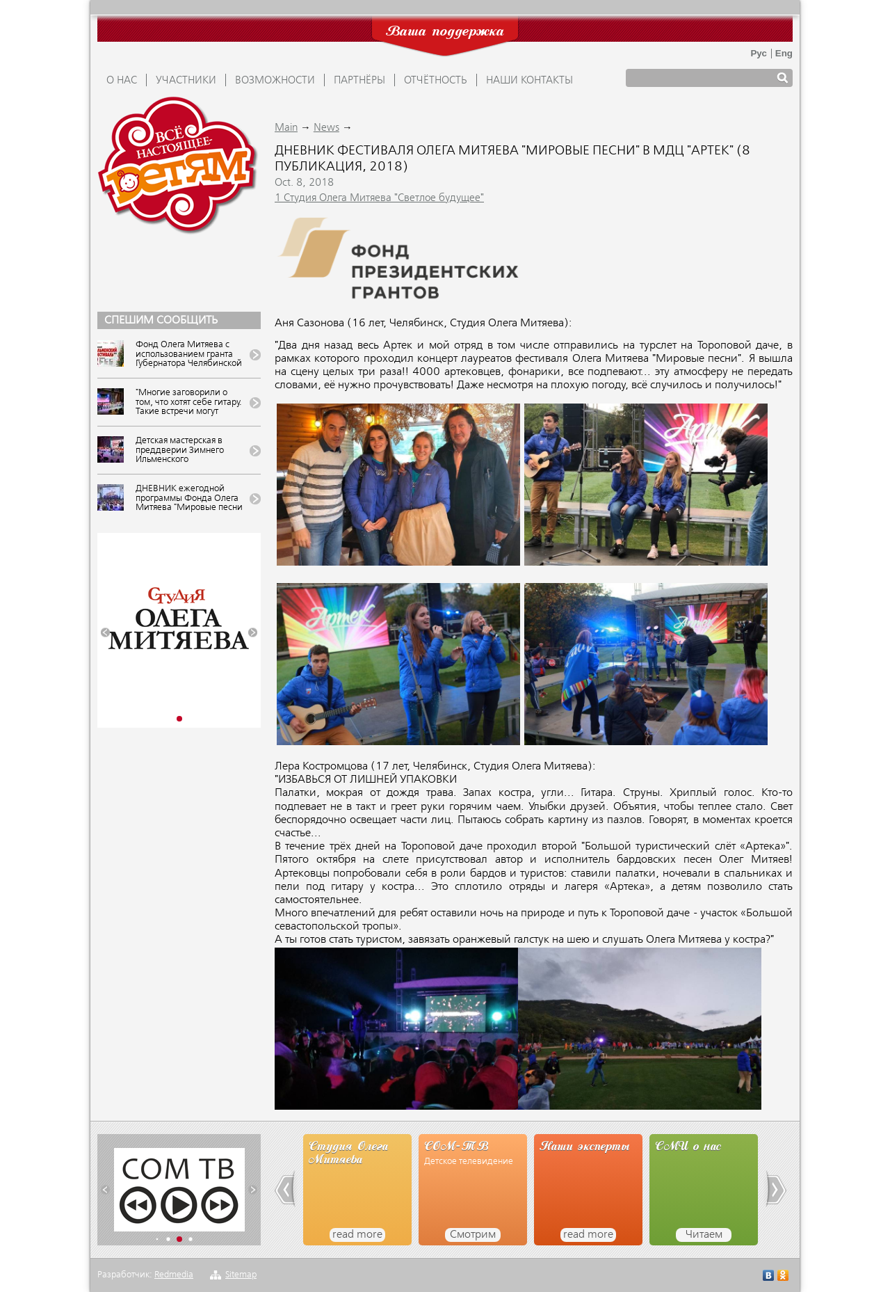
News (326, 128)
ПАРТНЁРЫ (359, 81)
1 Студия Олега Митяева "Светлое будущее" (379, 198)
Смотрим (473, 1235)
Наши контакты (529, 81)
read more (357, 1235)
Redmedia (173, 1274)
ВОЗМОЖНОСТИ (275, 81)
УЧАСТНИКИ (186, 81)
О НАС (121, 81)
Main (286, 128)
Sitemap (241, 1274)
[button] (105, 632)
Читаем (704, 1235)
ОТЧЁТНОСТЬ (435, 81)
